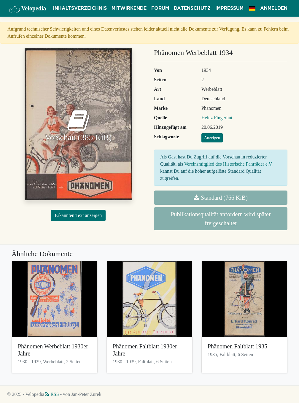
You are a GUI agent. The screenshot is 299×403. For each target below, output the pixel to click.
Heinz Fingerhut (216, 117)
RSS (52, 394)
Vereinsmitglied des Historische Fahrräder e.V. (228, 163)
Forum (160, 8)
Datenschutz (192, 8)
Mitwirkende (129, 8)
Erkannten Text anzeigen (78, 215)
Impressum (229, 8)
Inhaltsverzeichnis (80, 8)
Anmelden (273, 8)
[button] (252, 8)
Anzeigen (212, 138)
